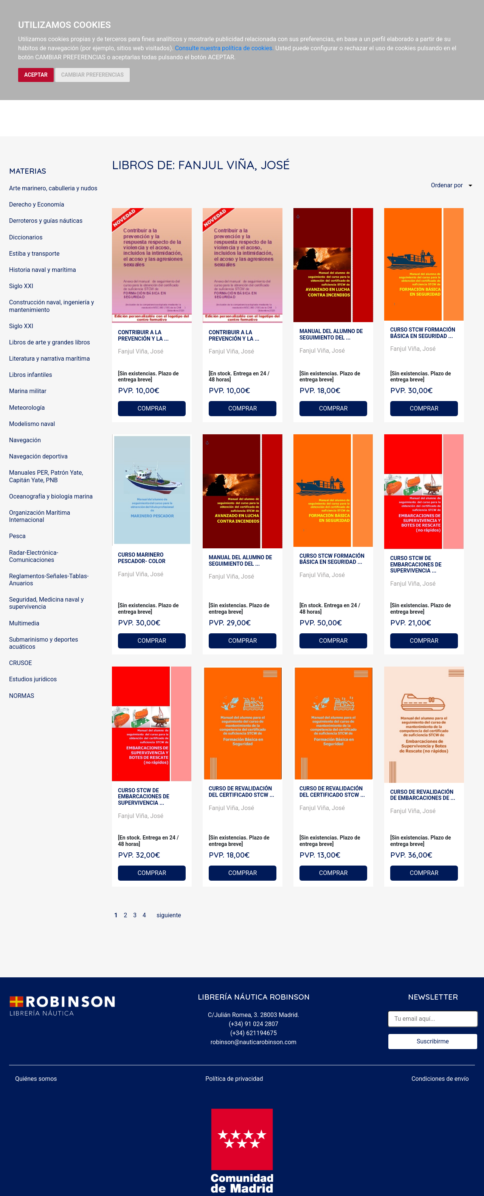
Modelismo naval (32, 423)
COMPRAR (152, 408)
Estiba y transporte (34, 253)
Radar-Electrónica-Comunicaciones (33, 556)
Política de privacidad (234, 1078)
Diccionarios (25, 237)
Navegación (25, 440)
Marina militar (28, 391)
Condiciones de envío (440, 1078)
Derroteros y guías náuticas (45, 220)
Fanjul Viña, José (140, 351)
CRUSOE (20, 663)
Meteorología (27, 407)
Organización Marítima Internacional (39, 516)
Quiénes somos (36, 1078)
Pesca (17, 536)
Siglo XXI (21, 286)
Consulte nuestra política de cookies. (224, 48)
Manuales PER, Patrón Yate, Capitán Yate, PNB (46, 476)
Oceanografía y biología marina (51, 496)
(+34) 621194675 (253, 1033)
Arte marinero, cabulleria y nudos (53, 188)
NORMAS (21, 695)
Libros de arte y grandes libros (49, 342)
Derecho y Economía (36, 204)
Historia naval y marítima (42, 269)
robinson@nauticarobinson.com (253, 1042)
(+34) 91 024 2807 (253, 1024)
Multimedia (24, 623)
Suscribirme (433, 1041)
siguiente (169, 915)
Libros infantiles (30, 374)
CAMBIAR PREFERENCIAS (92, 75)
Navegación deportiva (38, 456)
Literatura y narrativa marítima (49, 358)
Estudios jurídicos (33, 679)
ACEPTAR (36, 75)
